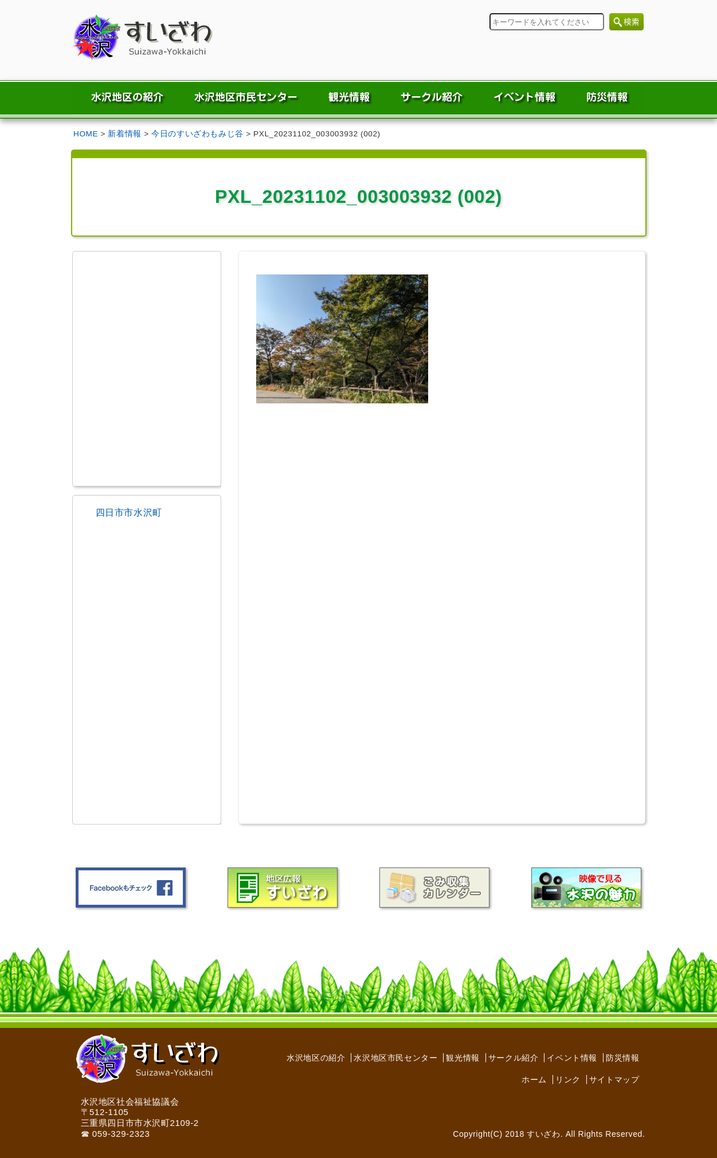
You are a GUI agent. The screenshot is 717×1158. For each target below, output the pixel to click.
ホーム (534, 1079)
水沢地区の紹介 (316, 1057)
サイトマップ (614, 1079)
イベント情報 (572, 1057)
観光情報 (462, 1057)
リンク (568, 1079)
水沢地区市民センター (395, 1057)
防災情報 (622, 1057)
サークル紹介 (513, 1057)
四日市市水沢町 (129, 512)
